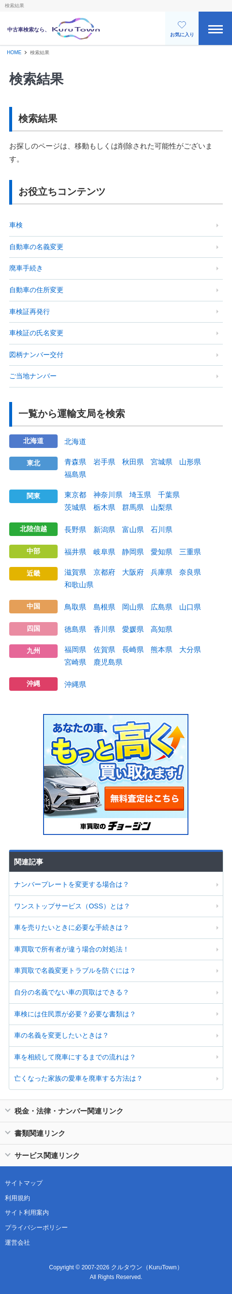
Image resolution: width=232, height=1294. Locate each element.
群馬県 (133, 507)
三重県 (190, 552)
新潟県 (104, 529)
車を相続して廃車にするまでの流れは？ (75, 1057)
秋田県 (133, 462)
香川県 (104, 629)
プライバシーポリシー (36, 1227)
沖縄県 (75, 684)
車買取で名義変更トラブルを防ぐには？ (75, 970)
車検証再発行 (29, 311)
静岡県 (133, 552)
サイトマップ (24, 1183)
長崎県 (133, 649)
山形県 (190, 462)
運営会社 (17, 1242)
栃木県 (104, 507)
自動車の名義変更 (36, 247)
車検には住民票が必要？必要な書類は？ (75, 1014)
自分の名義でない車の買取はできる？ (71, 992)
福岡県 (75, 649)
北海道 (75, 441)
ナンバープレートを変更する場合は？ (71, 884)
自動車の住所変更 (36, 290)
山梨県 (161, 507)
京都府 (104, 572)
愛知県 (161, 552)
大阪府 (133, 572)
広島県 (161, 607)
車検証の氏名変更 (36, 333)
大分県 (190, 649)
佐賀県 (104, 649)
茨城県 (75, 507)
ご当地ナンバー (33, 376)
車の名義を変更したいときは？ (61, 1035)
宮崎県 (75, 662)
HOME (14, 52)
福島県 (75, 474)
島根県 (104, 607)
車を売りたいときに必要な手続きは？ (71, 927)
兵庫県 (161, 572)
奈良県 (190, 572)
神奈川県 (108, 495)
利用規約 (17, 1198)
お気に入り (182, 29)
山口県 (190, 607)
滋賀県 (75, 572)
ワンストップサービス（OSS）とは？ (72, 906)
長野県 (75, 529)
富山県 (133, 529)
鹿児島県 (108, 662)
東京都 (75, 495)
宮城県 (161, 462)
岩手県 (104, 462)
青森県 (75, 462)
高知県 (161, 629)
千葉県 (169, 495)
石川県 (161, 529)
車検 (16, 225)
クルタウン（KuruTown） (147, 1267)
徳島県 (75, 629)
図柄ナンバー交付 (36, 354)
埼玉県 (140, 495)
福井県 (75, 552)
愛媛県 (133, 629)
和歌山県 (78, 584)
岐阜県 (104, 552)
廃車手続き (26, 268)
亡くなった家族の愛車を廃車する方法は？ (78, 1078)
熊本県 (161, 649)
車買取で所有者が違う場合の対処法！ (71, 949)
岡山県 (133, 607)
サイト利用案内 (27, 1212)
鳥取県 (75, 607)
